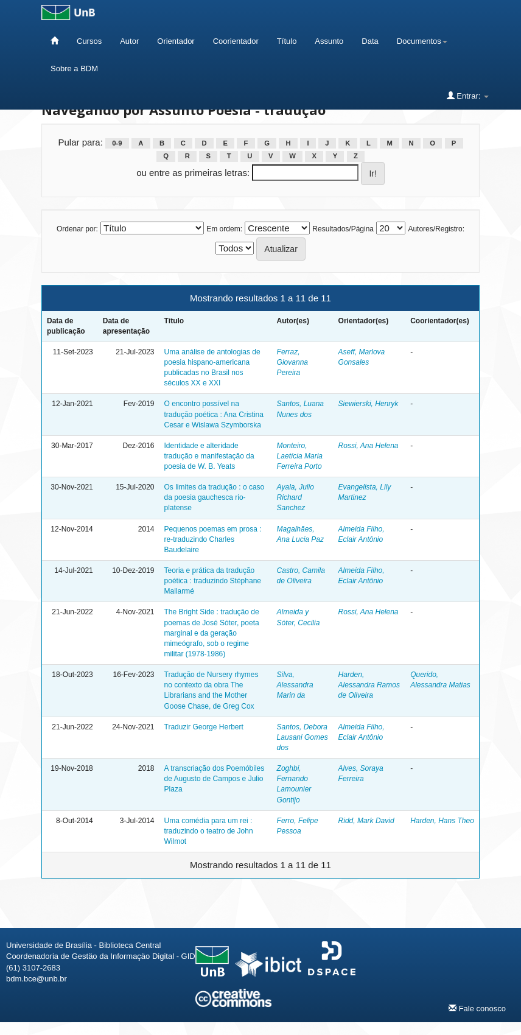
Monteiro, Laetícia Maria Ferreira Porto (300, 456)
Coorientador (236, 41)
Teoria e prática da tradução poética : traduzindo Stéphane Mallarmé (212, 580)
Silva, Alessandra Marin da (295, 685)
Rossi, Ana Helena (368, 445)
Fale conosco (477, 1008)
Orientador (175, 41)
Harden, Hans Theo (442, 820)
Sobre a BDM (74, 68)
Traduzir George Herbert (203, 727)
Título (287, 41)
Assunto (329, 41)
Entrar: (468, 95)
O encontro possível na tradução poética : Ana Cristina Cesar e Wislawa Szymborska (214, 414)
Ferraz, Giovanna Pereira (292, 362)
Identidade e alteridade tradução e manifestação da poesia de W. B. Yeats (209, 456)
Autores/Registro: (436, 229)
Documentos (422, 41)
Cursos (89, 41)
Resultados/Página (343, 229)
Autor (129, 41)
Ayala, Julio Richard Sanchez (295, 497)
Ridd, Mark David (366, 820)
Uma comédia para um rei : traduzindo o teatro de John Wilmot (208, 831)
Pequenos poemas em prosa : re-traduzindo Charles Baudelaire (213, 539)
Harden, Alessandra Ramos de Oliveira (369, 685)
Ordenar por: (77, 229)
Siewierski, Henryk (368, 403)
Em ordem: (224, 229)
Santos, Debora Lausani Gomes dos (302, 737)
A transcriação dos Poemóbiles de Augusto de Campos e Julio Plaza (214, 778)
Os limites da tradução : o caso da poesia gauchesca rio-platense (214, 497)
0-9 (117, 143)
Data (370, 41)
